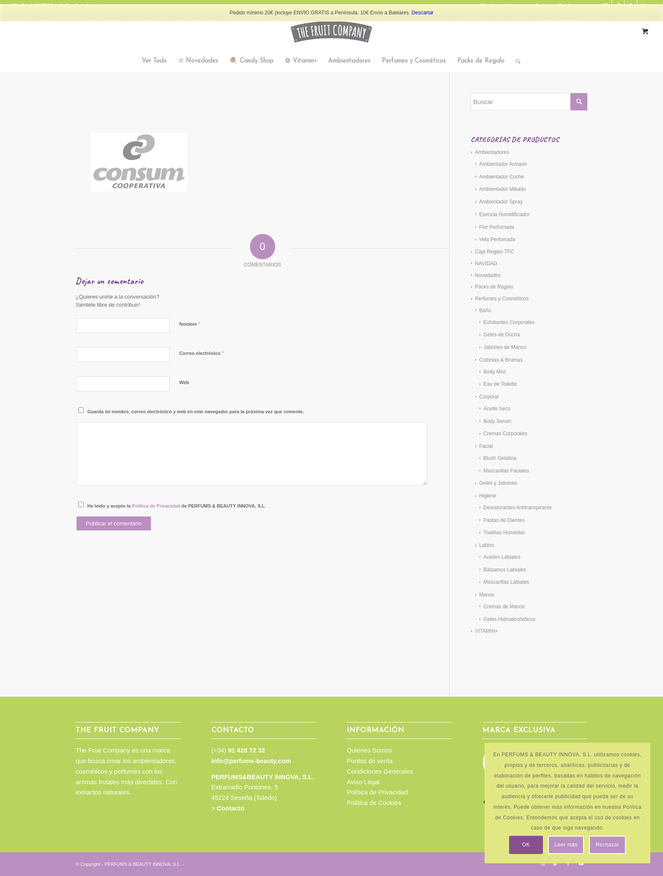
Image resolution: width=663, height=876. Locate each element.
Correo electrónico (201, 353)
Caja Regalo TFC (494, 252)
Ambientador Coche (501, 177)
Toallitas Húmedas (504, 532)
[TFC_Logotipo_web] (331, 32)
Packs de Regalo (494, 287)
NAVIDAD (486, 263)
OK (526, 845)
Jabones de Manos (504, 347)
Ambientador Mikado (502, 189)
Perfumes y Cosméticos (502, 299)
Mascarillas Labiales (506, 582)
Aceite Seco (496, 409)
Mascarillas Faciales (506, 471)
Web (184, 382)
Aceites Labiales (501, 557)
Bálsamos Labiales (504, 570)
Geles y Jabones (498, 483)
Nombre (189, 324)
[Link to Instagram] (543, 863)
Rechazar (607, 845)
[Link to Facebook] (568, 863)
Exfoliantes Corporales (508, 322)
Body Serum (497, 421)
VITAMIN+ (486, 631)
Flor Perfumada (496, 227)
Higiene (487, 496)
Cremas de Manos (504, 607)
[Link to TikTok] (555, 863)
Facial (486, 446)
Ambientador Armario (503, 164)
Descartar (422, 13)
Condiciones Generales (380, 771)
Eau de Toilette (500, 384)
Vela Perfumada (497, 239)
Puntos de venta (369, 760)
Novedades (488, 275)
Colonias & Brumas (501, 360)
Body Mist (494, 372)
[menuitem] (154, 61)
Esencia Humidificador (504, 214)
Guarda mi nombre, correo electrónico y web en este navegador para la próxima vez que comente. (196, 411)
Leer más (566, 845)
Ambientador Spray (501, 202)
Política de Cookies (374, 802)
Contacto (230, 808)
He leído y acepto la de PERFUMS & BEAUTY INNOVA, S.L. (177, 505)
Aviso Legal (363, 781)
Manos (486, 595)
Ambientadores (492, 152)
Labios (486, 545)
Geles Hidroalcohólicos (509, 619)
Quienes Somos (369, 750)
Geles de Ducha (501, 335)
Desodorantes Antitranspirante (517, 508)
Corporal (489, 397)
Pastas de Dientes (503, 520)
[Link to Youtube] (581, 863)
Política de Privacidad (156, 505)
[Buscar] (515, 61)
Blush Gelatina (499, 458)
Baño (485, 310)
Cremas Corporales (505, 434)
